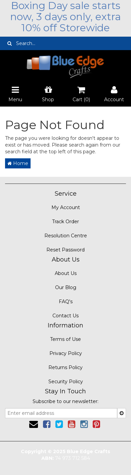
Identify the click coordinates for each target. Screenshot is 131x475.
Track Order (65, 222)
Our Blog (65, 287)
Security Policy (65, 382)
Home (17, 163)
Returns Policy (65, 367)
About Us (66, 273)
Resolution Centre (65, 236)
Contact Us (65, 316)
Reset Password (65, 250)
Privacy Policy (65, 353)
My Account (65, 207)
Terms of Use (65, 339)
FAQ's (66, 302)
